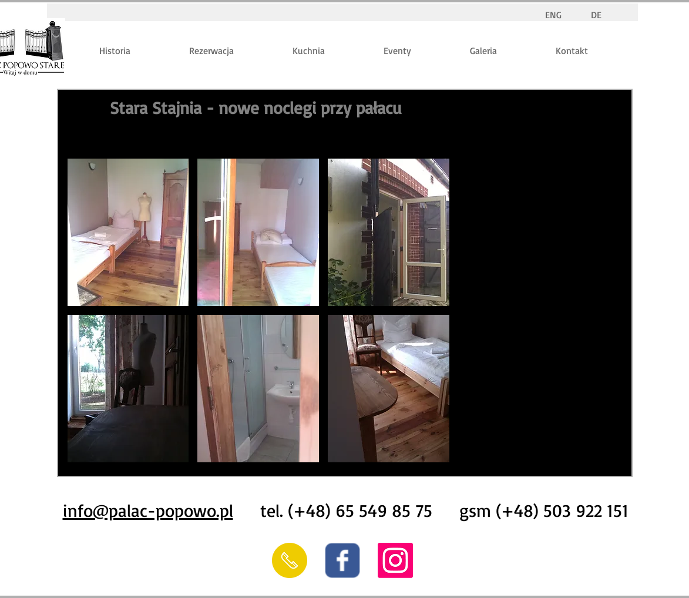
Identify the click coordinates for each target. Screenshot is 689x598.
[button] (128, 232)
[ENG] (553, 15)
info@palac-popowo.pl (148, 510)
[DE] (596, 15)
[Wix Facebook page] (342, 560)
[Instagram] (395, 560)
